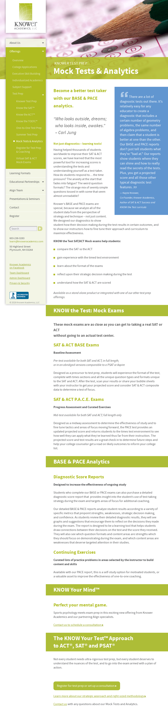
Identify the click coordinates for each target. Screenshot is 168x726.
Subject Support (22, 87)
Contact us (60, 704)
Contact (14, 207)
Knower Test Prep (26, 101)
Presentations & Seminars (25, 199)
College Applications (24, 67)
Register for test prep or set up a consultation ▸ (87, 686)
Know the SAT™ (25, 108)
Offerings (15, 51)
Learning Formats (20, 173)
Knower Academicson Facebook (20, 266)
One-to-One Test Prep (28, 128)
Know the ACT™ (25, 114)
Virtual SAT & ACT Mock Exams (26, 160)
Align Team (16, 190)
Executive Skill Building (26, 74)
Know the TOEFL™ (26, 121)
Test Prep (17, 94)
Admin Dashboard (20, 278)
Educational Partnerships (24, 182)
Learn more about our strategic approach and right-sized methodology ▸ (99, 696)
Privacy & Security (20, 283)
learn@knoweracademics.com (26, 241)
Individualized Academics (27, 80)
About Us (15, 43)
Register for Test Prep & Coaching (28, 150)
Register (14, 216)
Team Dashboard (19, 272)
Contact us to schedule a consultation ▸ (78, 625)
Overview (17, 60)
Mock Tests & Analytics (29, 141)
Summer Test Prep (26, 134)
